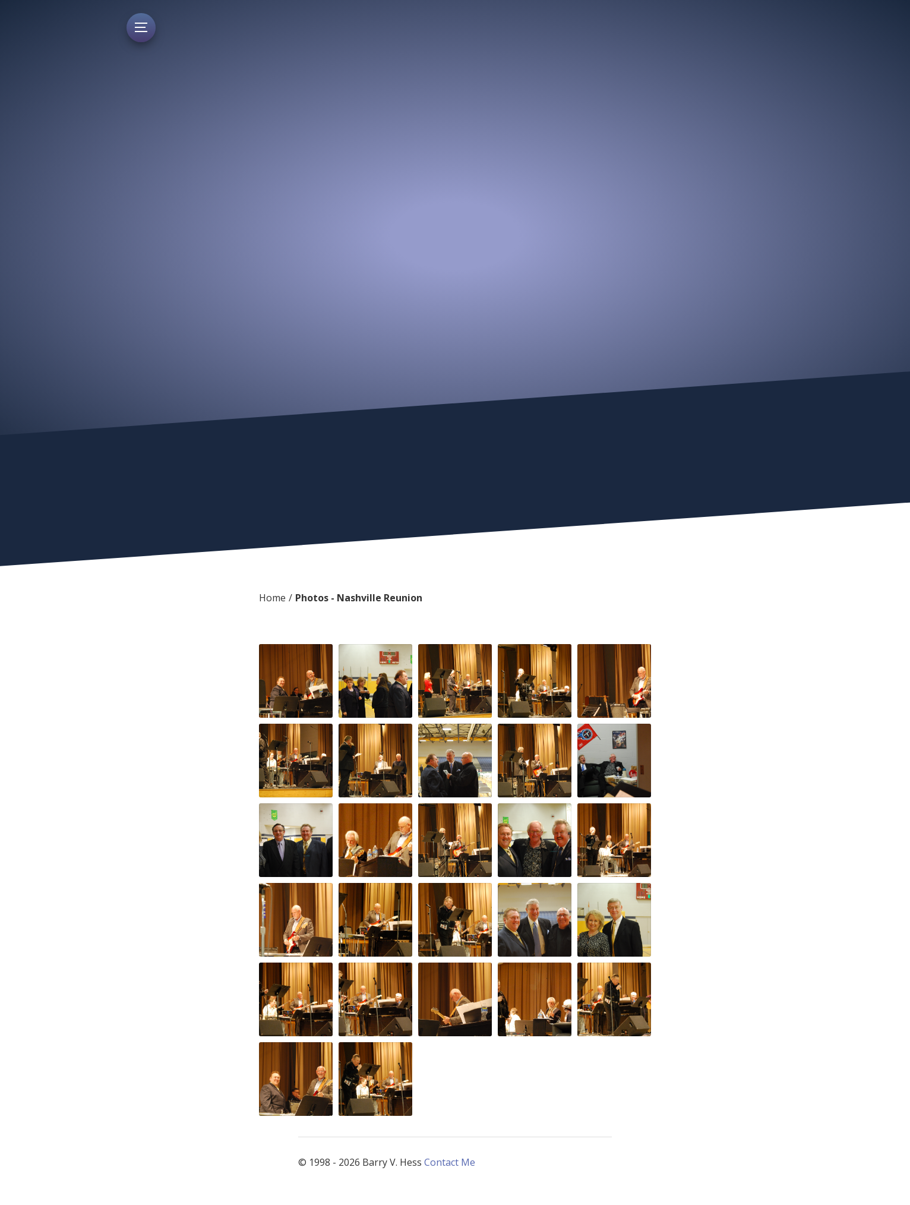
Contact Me (449, 1162)
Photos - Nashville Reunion (358, 597)
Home (272, 597)
